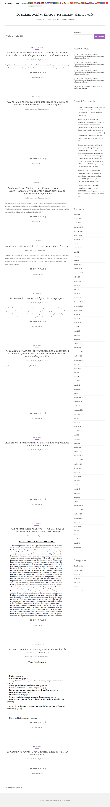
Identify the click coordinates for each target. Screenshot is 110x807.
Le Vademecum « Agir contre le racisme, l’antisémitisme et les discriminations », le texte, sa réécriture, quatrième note (89, 56)
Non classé (37, 183)
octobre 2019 (78, 464)
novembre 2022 (78, 352)
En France (36, 96)
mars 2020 (77, 443)
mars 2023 (77, 335)
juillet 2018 (77, 526)
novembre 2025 (78, 231)
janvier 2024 (77, 298)
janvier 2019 (77, 501)
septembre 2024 (78, 273)
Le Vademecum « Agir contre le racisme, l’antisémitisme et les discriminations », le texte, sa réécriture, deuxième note (89, 72)
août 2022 (77, 364)
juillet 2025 (77, 248)
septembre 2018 (78, 518)
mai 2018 (77, 535)
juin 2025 (77, 252)
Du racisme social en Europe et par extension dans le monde (54, 14)
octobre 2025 (78, 235)
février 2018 (77, 547)
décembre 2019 (78, 456)
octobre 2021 (78, 406)
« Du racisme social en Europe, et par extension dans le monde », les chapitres (37, 650)
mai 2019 (77, 485)
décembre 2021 (78, 397)
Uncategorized (78, 591)
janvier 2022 (77, 393)
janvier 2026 (77, 223)
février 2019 (77, 497)
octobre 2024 (78, 268)
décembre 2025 (78, 227)
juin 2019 (77, 481)
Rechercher (77, 32)
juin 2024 (77, 285)
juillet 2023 (77, 323)
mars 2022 (77, 385)
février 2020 (77, 447)
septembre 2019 (78, 468)
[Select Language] (35, 6)
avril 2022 (77, 381)
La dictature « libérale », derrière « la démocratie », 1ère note (37, 246)
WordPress (67, 800)
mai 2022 (77, 377)
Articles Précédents (13, 787)
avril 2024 (77, 293)
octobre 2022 (78, 356)
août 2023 (77, 318)
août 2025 (77, 244)
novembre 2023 (78, 306)
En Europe (77, 574)
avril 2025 (77, 256)
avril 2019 (77, 489)
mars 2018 (77, 543)
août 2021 (77, 414)
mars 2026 (77, 214)
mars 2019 (77, 493)
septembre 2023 (78, 314)
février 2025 (77, 264)
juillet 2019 (77, 476)
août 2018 (77, 522)
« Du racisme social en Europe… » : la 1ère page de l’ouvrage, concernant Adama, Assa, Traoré (37, 530)
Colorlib (53, 800)
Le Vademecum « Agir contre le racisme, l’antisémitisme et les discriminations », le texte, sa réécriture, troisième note (89, 64)
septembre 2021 (78, 410)
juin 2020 (77, 431)
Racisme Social (44, 60)
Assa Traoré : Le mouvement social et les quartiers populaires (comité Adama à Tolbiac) (37, 444)
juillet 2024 (77, 281)
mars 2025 (77, 260)
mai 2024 (77, 289)
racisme (76, 587)
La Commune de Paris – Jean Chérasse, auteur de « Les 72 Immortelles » (37, 753)
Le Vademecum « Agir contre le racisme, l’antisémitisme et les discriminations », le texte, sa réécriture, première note (89, 80)
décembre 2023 (78, 302)
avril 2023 (77, 331)
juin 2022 (77, 372)
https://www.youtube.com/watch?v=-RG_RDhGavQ (20, 366)
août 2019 (77, 472)
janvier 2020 (77, 451)
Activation (9, 3)
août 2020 (77, 422)
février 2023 (77, 339)
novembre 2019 (78, 460)
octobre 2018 (78, 514)
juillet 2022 (77, 368)
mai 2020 (77, 435)
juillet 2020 (77, 426)
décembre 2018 (78, 505)
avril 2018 (77, 539)
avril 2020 (77, 439)
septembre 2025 (78, 239)
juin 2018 (77, 530)
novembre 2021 (78, 402)
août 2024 (77, 277)
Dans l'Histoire (78, 566)
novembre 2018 (78, 510)
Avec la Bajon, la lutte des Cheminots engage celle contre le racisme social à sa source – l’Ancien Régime (37, 103)
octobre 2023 (78, 310)
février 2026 (77, 219)
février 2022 (77, 389)
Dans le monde (37, 47)
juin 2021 (77, 418)
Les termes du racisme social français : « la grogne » (37, 298)
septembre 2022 (78, 360)
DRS (17, 3)
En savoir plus (37, 72)
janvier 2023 (77, 343)
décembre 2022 (78, 347)
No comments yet (37, 77)
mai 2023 (77, 327)
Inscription (26, 3)
